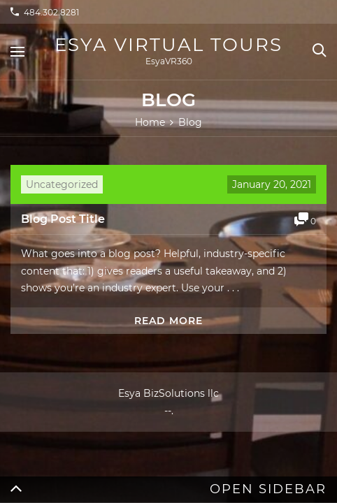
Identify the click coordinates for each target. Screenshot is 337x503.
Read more (168, 320)
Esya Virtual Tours (168, 45)
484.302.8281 (51, 12)
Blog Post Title (63, 219)
